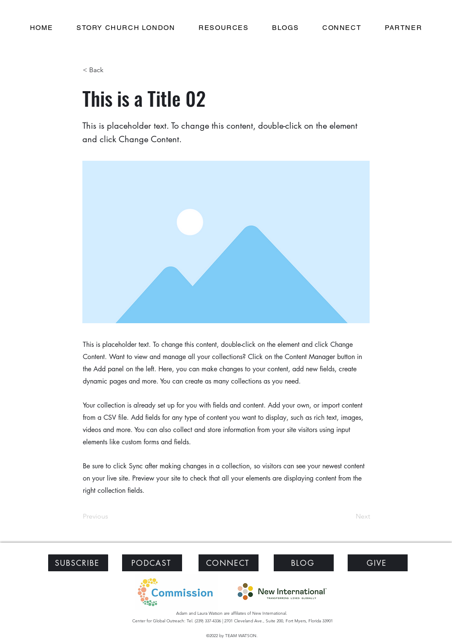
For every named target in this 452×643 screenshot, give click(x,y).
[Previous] (111, 516)
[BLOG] (304, 562)
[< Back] (111, 70)
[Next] (349, 516)
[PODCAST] (152, 562)
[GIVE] (378, 562)
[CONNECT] (229, 562)
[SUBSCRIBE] (78, 562)
